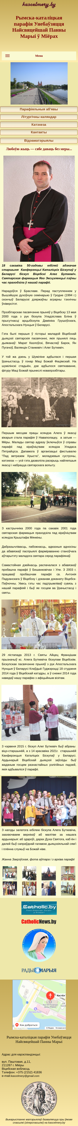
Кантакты (39, 132)
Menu (24, 57)
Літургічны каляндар (38, 117)
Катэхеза (38, 124)
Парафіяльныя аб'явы (39, 109)
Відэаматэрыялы (39, 140)
